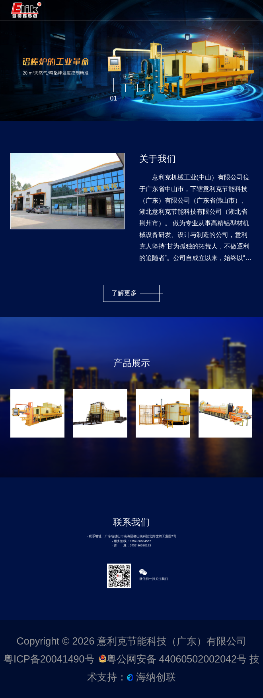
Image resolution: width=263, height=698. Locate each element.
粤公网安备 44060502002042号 (174, 658)
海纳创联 (156, 676)
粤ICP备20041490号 (49, 658)
